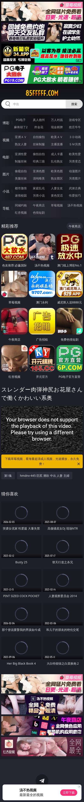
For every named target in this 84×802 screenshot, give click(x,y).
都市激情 (21, 188)
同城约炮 (21, 205)
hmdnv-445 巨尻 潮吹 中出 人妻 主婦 (44, 476)
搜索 (74, 104)
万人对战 (57, 120)
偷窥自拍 (21, 171)
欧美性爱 (75, 154)
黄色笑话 (57, 195)
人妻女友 (57, 188)
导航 (6, 208)
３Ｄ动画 (75, 137)
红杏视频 (21, 212)
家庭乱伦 (39, 188)
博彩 (6, 123)
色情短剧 (39, 212)
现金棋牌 (57, 127)
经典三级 (39, 161)
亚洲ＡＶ (21, 137)
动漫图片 (75, 171)
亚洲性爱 (21, 154)
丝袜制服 (39, 144)
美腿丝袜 (21, 178)
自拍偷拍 (39, 137)
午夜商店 (39, 205)
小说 (6, 191)
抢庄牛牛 (75, 127)
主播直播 (57, 144)
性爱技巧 (75, 195)
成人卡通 (57, 154)
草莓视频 (57, 205)
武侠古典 (75, 188)
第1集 (8, 476)
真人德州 (39, 120)
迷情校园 (21, 195)
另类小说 (39, 195)
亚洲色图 (39, 171)
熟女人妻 (21, 144)
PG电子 (21, 120)
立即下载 (69, 792)
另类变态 (75, 161)
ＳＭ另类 (75, 144)
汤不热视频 (74, 205)
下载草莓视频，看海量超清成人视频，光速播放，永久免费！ (43, 461)
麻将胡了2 (21, 127)
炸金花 (38, 127)
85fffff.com (41, 93)
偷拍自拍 (39, 154)
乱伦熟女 (57, 161)
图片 (6, 174)
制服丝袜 (21, 161)
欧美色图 (57, 171)
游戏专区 (75, 120)
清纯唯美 (39, 178)
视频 (6, 140)
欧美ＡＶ (57, 137)
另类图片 (75, 178)
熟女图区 (57, 178)
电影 (6, 157)
